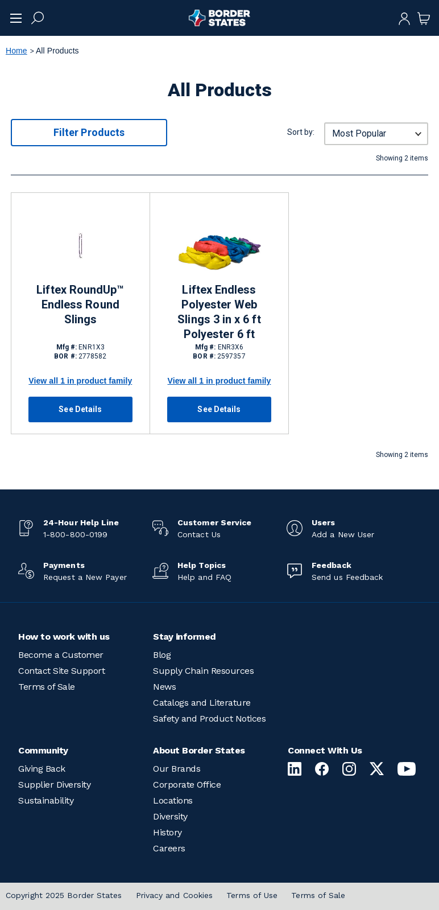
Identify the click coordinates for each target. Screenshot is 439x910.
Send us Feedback (347, 577)
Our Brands (176, 768)
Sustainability (45, 800)
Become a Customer (60, 654)
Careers (169, 848)
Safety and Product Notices (209, 718)
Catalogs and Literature (202, 702)
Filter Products (89, 132)
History (167, 832)
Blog (162, 654)
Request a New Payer (85, 577)
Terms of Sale (46, 686)
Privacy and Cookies (174, 895)
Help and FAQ (204, 577)
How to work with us (64, 636)
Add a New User (343, 534)
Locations (173, 800)
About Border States (199, 750)
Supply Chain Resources (203, 670)
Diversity (170, 816)
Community (43, 750)
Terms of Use (252, 895)
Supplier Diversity (54, 784)
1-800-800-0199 (75, 534)
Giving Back (41, 768)
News (164, 686)
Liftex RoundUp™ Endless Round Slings (80, 304)
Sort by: (300, 132)
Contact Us (199, 534)
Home (16, 50)
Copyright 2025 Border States (64, 895)
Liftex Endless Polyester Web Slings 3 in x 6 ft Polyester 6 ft (218, 312)
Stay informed (184, 636)
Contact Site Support (61, 670)
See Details (80, 409)
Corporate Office (187, 784)
